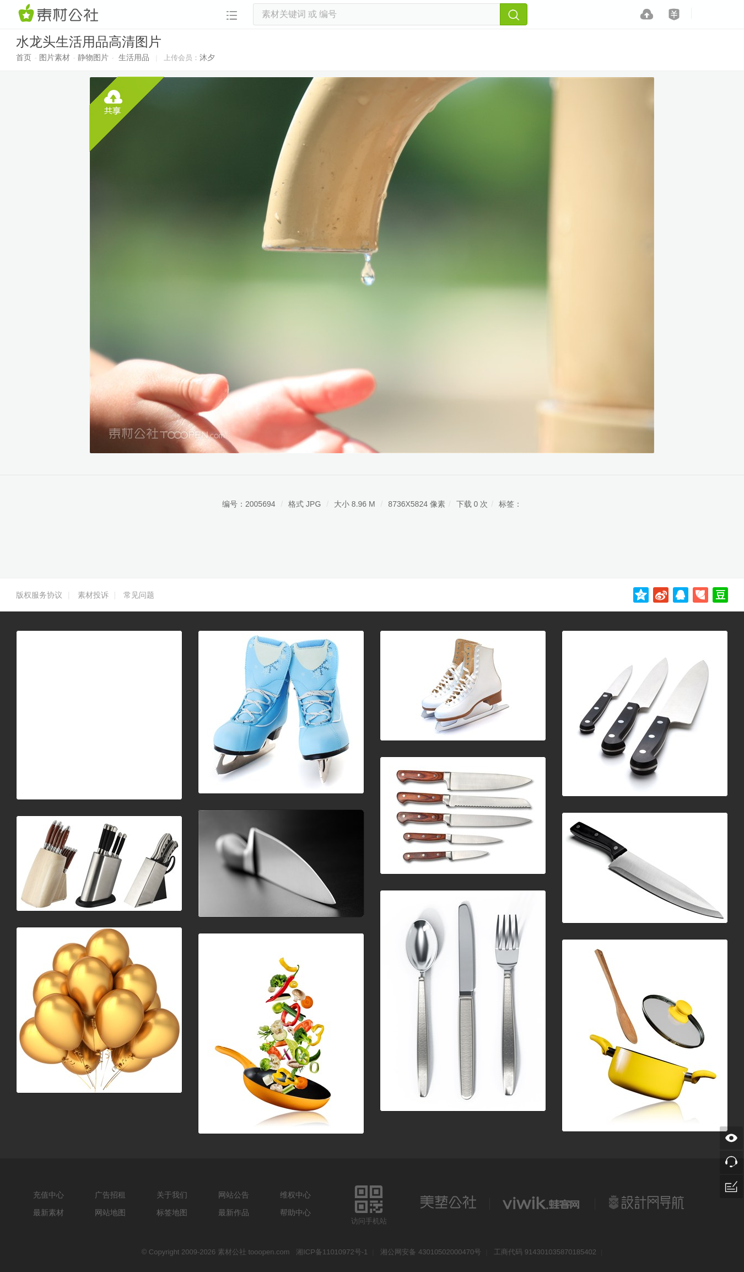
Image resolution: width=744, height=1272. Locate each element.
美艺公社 (448, 1203)
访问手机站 (369, 1203)
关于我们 (172, 1194)
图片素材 (54, 57)
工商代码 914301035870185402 (545, 1252)
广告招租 (110, 1194)
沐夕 (207, 57)
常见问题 (138, 595)
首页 (23, 57)
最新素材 (48, 1212)
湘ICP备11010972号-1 (332, 1252)
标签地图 (172, 1212)
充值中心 (48, 1194)
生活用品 (133, 57)
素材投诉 (93, 595)
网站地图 (110, 1212)
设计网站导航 (647, 1203)
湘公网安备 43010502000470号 (430, 1252)
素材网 (60, 14)
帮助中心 (295, 1212)
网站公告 (233, 1194)
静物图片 (93, 57)
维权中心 (295, 1194)
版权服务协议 (39, 595)
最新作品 (233, 1212)
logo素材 (542, 1203)
